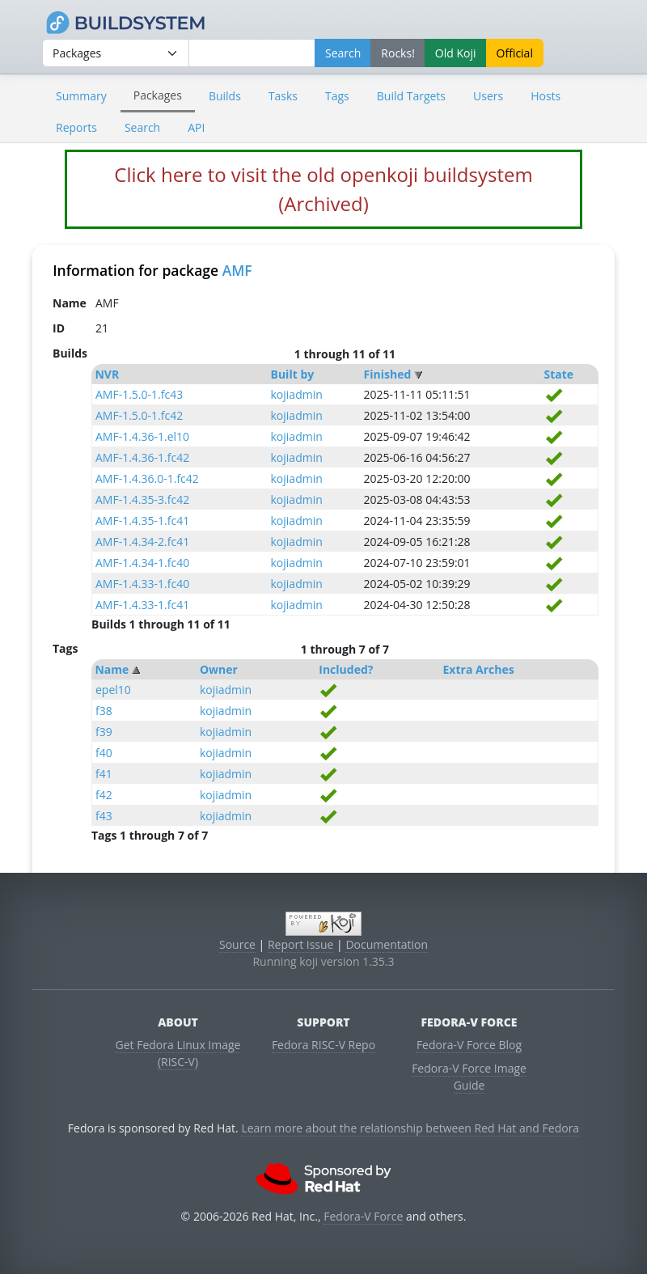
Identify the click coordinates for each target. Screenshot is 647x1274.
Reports (76, 127)
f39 (103, 731)
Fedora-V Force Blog (469, 1044)
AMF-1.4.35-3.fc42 (142, 499)
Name (112, 669)
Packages (157, 95)
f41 (103, 773)
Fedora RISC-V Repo (323, 1044)
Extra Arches (478, 669)
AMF (237, 270)
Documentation (386, 944)
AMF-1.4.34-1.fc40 (142, 562)
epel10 (113, 689)
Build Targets (411, 96)
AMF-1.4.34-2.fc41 (142, 541)
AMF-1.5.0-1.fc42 (139, 415)
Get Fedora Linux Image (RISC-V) (178, 1053)
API (196, 127)
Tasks (283, 96)
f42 (103, 794)
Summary (81, 96)
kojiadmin (297, 394)
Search (142, 127)
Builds (225, 96)
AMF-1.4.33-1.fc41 (142, 604)
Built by (293, 374)
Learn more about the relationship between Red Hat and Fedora (410, 1128)
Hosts (545, 96)
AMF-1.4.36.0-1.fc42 (147, 478)
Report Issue (301, 944)
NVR (107, 374)
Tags (337, 96)
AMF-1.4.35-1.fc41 (142, 520)
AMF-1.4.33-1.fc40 (142, 583)
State (559, 374)
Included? (346, 669)
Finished (388, 374)
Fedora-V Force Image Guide (469, 1076)
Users (488, 96)
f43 (103, 815)
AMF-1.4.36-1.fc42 (142, 457)
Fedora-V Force (363, 1216)
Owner (219, 669)
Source (237, 944)
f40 (103, 752)
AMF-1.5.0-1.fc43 (139, 394)
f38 (103, 710)
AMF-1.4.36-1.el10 (142, 436)
